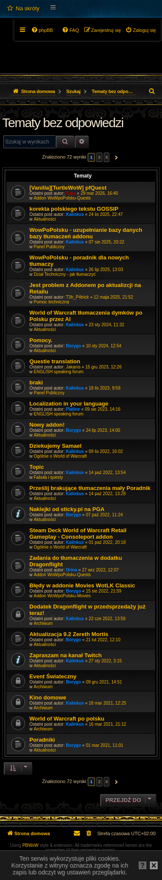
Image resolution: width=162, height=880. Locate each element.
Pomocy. (40, 340)
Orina (71, 570)
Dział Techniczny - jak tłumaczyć (64, 274)
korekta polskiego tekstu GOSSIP (73, 209)
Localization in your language (68, 403)
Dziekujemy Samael (55, 446)
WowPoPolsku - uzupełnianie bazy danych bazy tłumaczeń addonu (85, 233)
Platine (73, 409)
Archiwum (43, 623)
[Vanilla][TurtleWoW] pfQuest (68, 187)
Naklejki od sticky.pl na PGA (67, 509)
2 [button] (99, 157)
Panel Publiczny (49, 246)
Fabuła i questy (48, 477)
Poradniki (42, 739)
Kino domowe (47, 697)
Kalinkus (75, 214)
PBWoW (30, 845)
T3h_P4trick (77, 297)
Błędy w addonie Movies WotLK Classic (82, 585)
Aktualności (45, 219)
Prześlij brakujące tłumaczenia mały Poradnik (89, 488)
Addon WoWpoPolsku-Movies (62, 595)
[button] (115, 157)
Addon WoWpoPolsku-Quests (62, 198)
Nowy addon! (47, 424)
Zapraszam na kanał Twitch (65, 655)
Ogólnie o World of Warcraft (60, 456)
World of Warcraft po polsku (66, 718)
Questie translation (54, 361)
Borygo (73, 345)
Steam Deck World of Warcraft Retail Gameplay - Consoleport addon (78, 533)
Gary (71, 193)
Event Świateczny (52, 676)
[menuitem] (23, 8)
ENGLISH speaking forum (58, 371)
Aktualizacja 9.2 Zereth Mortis (68, 634)
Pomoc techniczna (51, 302)
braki (36, 382)
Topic (36, 467)
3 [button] (106, 157)
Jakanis (73, 367)
